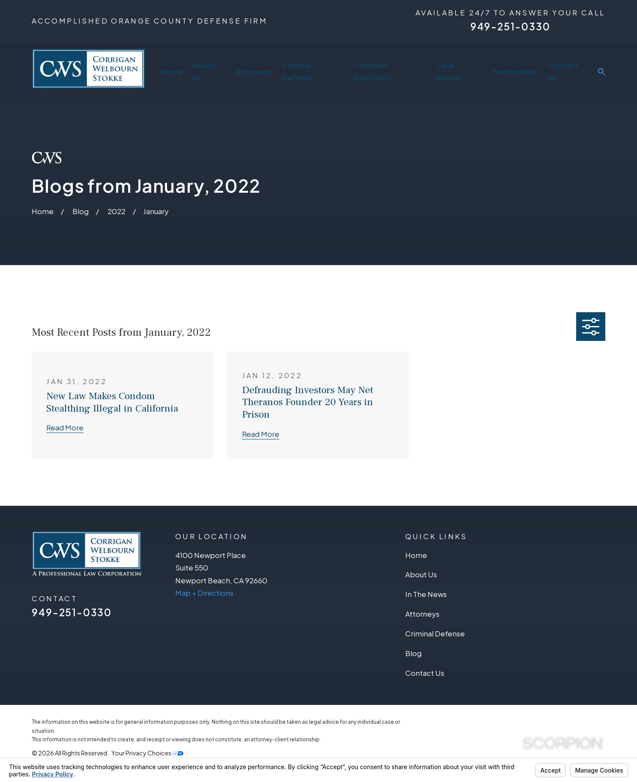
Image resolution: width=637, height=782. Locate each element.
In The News (426, 594)
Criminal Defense (435, 633)
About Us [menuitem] (203, 71)
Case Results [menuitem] (449, 71)
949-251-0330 (510, 27)
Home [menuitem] (172, 71)
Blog (413, 653)
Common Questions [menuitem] (372, 71)
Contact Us (424, 673)
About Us (421, 574)
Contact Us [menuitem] (562, 71)
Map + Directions (204, 592)
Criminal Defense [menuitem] (297, 71)
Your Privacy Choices (147, 753)
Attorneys (422, 613)
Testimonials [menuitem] (515, 71)
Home (416, 555)
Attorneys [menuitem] (253, 71)
